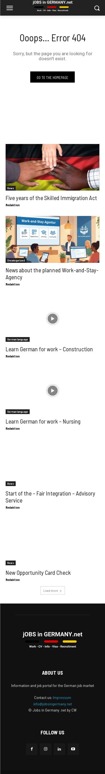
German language (17, 339)
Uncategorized (16, 260)
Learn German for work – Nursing (43, 421)
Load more (52, 590)
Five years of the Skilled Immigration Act (51, 197)
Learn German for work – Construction (49, 348)
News (10, 188)
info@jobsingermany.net (52, 703)
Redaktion (13, 205)
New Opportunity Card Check (38, 572)
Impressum (62, 697)
